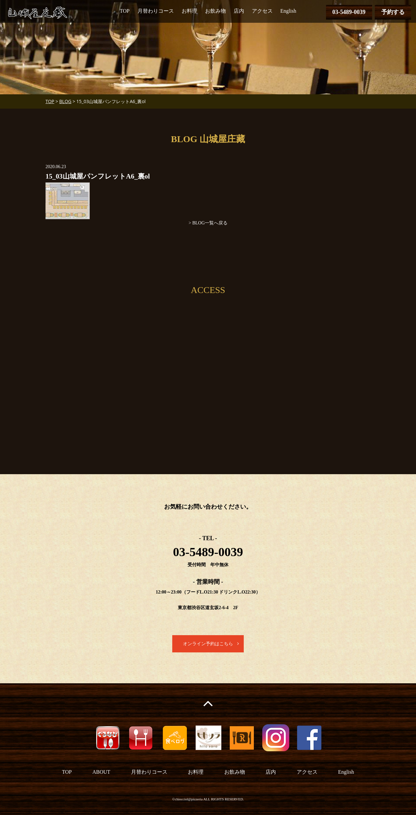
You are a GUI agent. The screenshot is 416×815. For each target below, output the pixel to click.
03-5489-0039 (349, 12)
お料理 (189, 11)
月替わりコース (155, 11)
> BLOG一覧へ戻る (208, 222)
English (288, 11)
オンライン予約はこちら (208, 643)
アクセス (262, 11)
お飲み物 (215, 11)
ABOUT (101, 772)
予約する (393, 12)
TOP (125, 11)
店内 (239, 11)
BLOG (65, 101)
